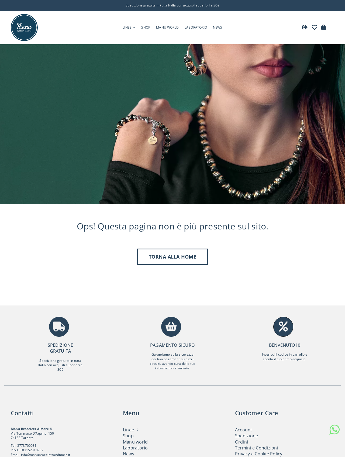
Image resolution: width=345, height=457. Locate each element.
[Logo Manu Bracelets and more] (24, 15)
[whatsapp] (334, 430)
